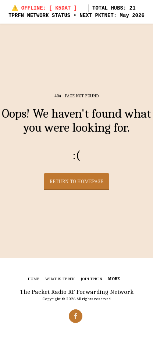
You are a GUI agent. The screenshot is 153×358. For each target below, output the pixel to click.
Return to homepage (76, 181)
